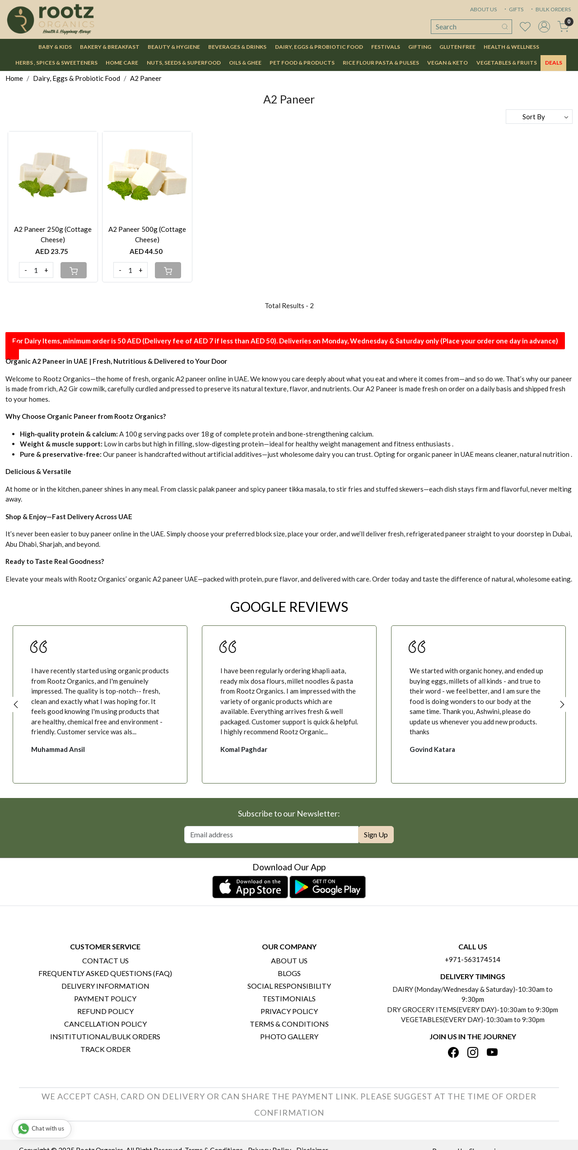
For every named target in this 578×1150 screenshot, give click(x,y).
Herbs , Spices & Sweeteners (56, 62)
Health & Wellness (511, 46)
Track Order (105, 1049)
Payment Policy (105, 998)
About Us (289, 960)
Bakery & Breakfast (110, 46)
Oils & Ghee (245, 62)
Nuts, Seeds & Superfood (184, 62)
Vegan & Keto (447, 62)
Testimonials (289, 998)
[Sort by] (539, 116)
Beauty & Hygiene (174, 46)
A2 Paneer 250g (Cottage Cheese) (53, 234)
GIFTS (513, 9)
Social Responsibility (289, 985)
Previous (16, 704)
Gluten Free (457, 46)
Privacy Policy (289, 1011)
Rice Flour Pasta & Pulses (381, 62)
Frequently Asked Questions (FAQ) (105, 973)
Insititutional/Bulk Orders (105, 1036)
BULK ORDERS (550, 9)
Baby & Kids (55, 46)
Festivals (385, 46)
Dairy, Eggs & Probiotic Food (319, 46)
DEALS (553, 62)
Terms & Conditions (289, 1023)
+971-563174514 (472, 959)
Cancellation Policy (105, 1023)
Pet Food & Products (302, 62)
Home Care (122, 62)
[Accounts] (544, 27)
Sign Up (376, 834)
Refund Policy (105, 1011)
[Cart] (74, 270)
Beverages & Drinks (237, 46)
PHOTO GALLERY (289, 1036)
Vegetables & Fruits (506, 62)
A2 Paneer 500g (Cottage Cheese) (147, 234)
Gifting (419, 46)
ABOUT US (483, 9)
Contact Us (105, 960)
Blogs (289, 973)
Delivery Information (105, 985)
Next (562, 704)
